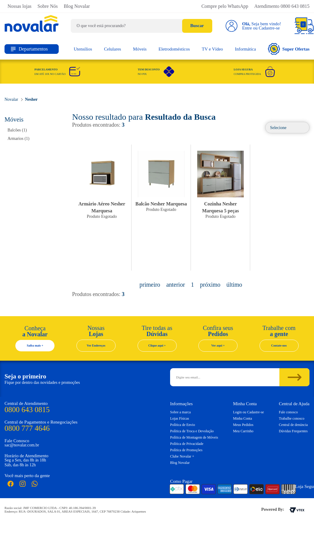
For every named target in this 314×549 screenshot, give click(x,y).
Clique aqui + (157, 345)
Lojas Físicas (179, 418)
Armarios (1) (19, 138)
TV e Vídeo (212, 49)
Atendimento (281, 6)
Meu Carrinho (243, 431)
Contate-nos (279, 345)
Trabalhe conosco (291, 418)
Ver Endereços (96, 345)
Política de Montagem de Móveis (194, 437)
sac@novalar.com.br (22, 445)
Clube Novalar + (182, 456)
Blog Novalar (77, 6)
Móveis (140, 49)
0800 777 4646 (27, 428)
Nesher (31, 99)
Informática (245, 49)
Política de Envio (182, 425)
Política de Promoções (186, 450)
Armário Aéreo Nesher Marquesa (102, 207)
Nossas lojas (20, 6)
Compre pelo (224, 6)
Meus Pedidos (243, 425)
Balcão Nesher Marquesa (161, 203)
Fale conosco (288, 412)
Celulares (112, 49)
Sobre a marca (180, 412)
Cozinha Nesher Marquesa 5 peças (220, 207)
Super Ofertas (288, 48)
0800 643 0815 (27, 410)
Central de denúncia (293, 425)
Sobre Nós (48, 6)
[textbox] (141, 26)
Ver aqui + (218, 345)
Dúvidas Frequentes (293, 431)
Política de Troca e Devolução (192, 431)
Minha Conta (242, 418)
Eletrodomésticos (174, 49)
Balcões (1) (17, 130)
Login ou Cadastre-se (248, 412)
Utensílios (83, 49)
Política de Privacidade (187, 444)
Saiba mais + (35, 345)
